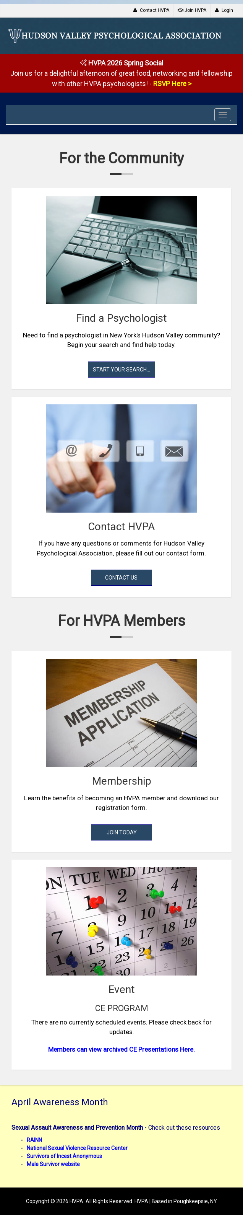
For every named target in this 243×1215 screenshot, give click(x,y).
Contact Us (121, 578)
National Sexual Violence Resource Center (77, 1148)
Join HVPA (192, 10)
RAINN (34, 1140)
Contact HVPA (151, 10)
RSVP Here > (172, 84)
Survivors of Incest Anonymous (64, 1156)
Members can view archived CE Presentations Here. (121, 1049)
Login (224, 10)
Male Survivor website (53, 1164)
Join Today (122, 832)
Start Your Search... (121, 369)
